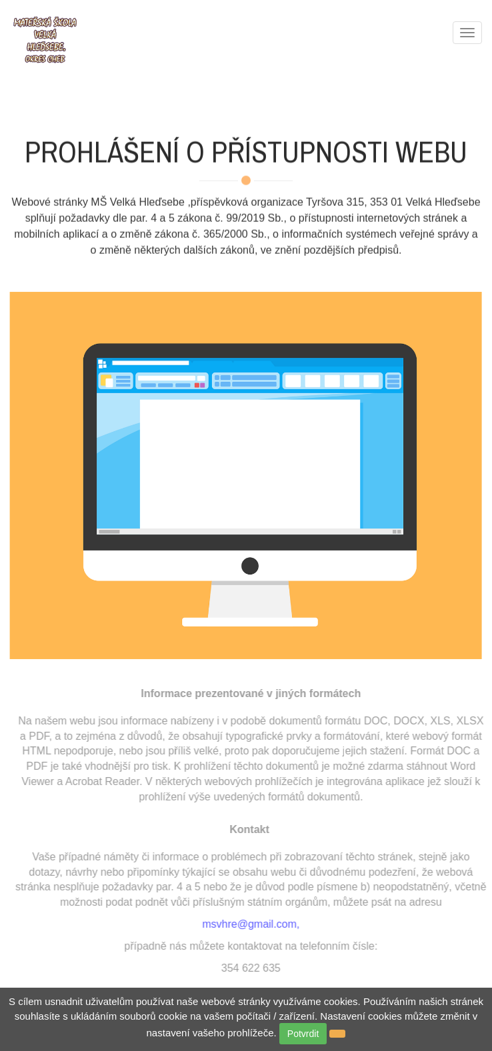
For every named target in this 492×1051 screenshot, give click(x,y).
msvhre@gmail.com (251, 924)
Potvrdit (303, 1033)
